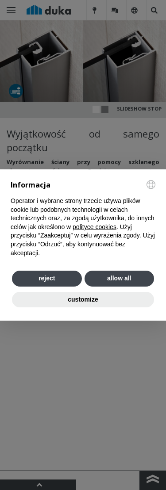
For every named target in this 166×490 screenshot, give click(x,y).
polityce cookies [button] (94, 226)
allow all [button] (119, 278)
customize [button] (83, 299)
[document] (83, 218)
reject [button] (47, 278)
